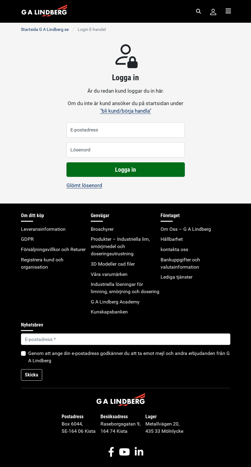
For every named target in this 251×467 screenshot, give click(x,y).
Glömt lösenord (84, 185)
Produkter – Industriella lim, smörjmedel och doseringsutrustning (120, 246)
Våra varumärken (109, 274)
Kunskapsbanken (109, 312)
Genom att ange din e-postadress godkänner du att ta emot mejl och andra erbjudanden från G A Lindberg (129, 356)
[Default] (125, 339)
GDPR (27, 239)
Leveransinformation (43, 229)
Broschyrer (102, 229)
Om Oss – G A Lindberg (186, 229)
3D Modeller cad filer (113, 264)
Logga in (125, 169)
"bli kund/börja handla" (125, 111)
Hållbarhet (172, 239)
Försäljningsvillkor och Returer (53, 249)
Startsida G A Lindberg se (45, 29)
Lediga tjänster (176, 277)
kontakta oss (174, 249)
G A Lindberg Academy (115, 302)
